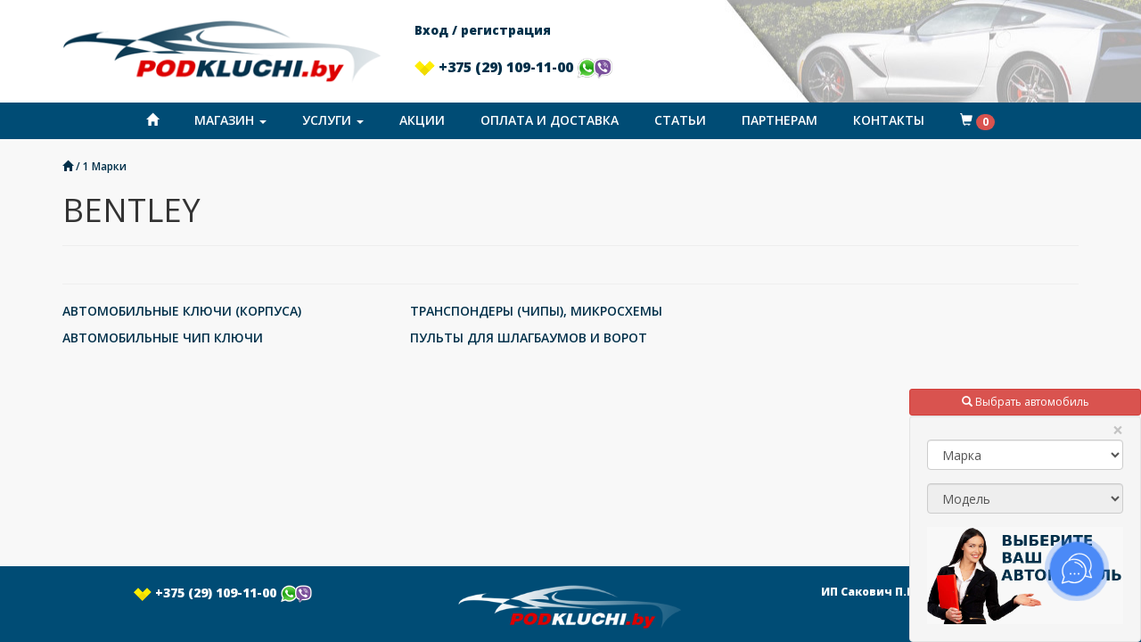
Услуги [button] (333, 119)
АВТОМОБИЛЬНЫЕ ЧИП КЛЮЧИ (162, 337)
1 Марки (105, 166)
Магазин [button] (230, 119)
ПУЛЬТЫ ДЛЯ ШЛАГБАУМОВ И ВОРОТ (528, 337)
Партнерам (779, 119)
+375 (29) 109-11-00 (513, 67)
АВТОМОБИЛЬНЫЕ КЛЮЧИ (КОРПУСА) (181, 310)
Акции (422, 119)
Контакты (888, 119)
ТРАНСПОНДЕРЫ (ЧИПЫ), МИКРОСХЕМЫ (536, 310)
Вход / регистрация (483, 29)
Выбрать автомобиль (1025, 401)
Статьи (680, 119)
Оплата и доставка (549, 119)
